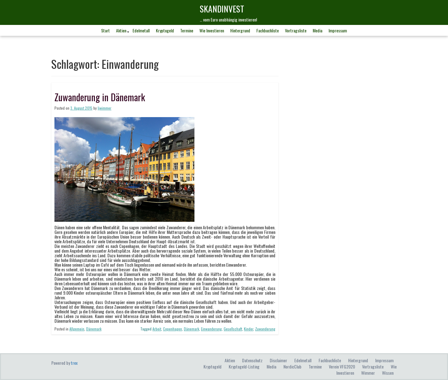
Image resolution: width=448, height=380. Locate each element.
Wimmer (368, 372)
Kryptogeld (165, 30)
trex (74, 362)
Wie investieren (211, 30)
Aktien (121, 30)
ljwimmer (104, 108)
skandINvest (222, 8)
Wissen (388, 372)
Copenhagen (172, 328)
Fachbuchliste (267, 30)
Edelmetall (141, 30)
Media (317, 30)
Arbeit (156, 328)
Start (105, 30)
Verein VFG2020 (342, 366)
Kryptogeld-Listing (244, 366)
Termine (186, 30)
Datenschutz (252, 360)
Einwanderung (211, 328)
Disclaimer (278, 360)
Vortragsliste (295, 30)
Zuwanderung (265, 328)
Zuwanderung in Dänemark (99, 97)
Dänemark (93, 328)
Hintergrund (240, 30)
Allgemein (76, 328)
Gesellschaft (233, 328)
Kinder (248, 328)
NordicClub (292, 366)
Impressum (338, 30)
